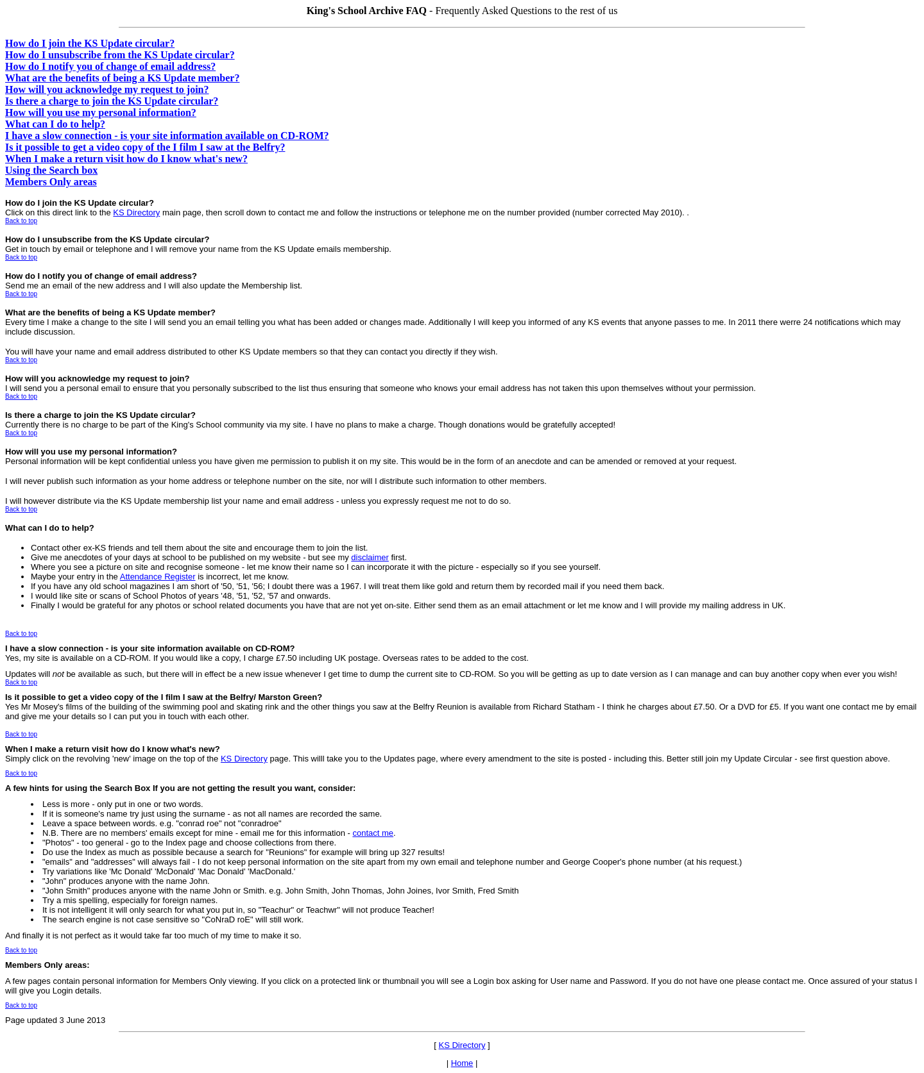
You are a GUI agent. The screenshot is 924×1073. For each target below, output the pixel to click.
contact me (372, 833)
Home (462, 1063)
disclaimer (370, 557)
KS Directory (136, 212)
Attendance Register (158, 576)
